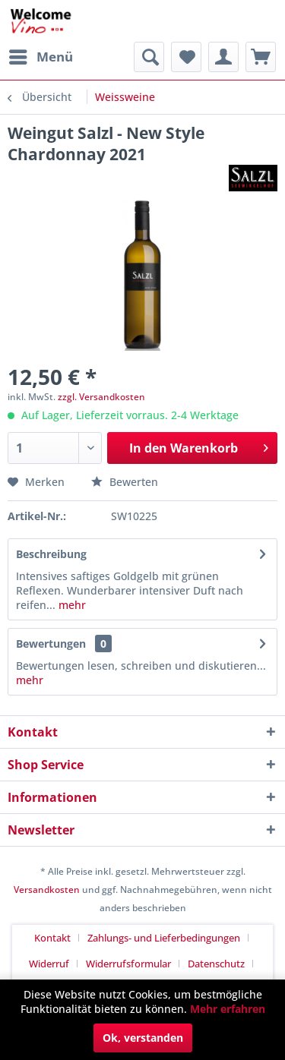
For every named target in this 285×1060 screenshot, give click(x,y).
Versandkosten (47, 889)
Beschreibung (51, 554)
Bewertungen (51, 643)
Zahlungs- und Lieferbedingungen (163, 938)
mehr (70, 605)
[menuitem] (40, 57)
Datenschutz (216, 963)
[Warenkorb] (260, 57)
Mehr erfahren (227, 1009)
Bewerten (124, 482)
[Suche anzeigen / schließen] (149, 57)
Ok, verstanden (143, 1037)
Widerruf (49, 963)
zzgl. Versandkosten (101, 396)
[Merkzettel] (186, 57)
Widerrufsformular (128, 963)
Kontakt (52, 938)
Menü (41, 55)
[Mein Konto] (223, 57)
